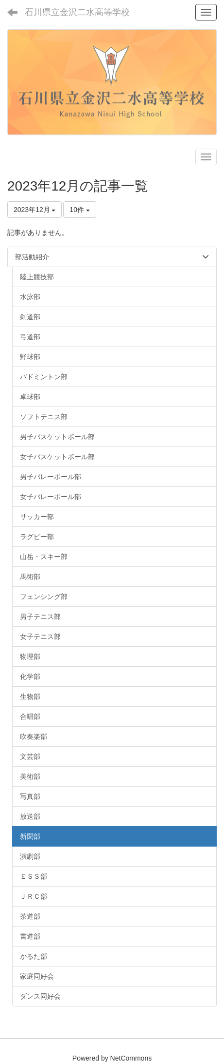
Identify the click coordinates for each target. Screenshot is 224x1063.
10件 (79, 209)
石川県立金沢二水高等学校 (77, 12)
